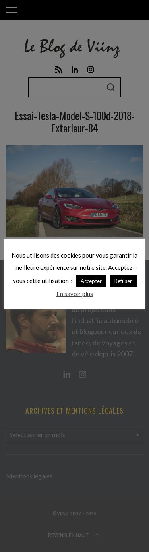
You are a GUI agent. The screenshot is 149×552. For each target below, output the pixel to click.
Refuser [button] (123, 281)
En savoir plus (74, 293)
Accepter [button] (91, 281)
